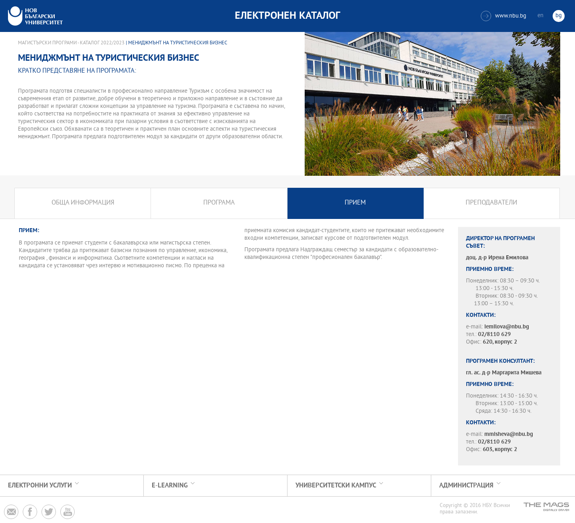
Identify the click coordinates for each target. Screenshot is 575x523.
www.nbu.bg (503, 16)
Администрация (466, 485)
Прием (355, 203)
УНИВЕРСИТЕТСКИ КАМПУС (335, 485)
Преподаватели (491, 203)
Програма (219, 203)
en (540, 16)
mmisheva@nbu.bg (508, 434)
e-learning (170, 485)
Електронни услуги (40, 485)
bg (558, 16)
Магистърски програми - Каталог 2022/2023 (71, 43)
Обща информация (83, 203)
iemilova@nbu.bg (506, 327)
